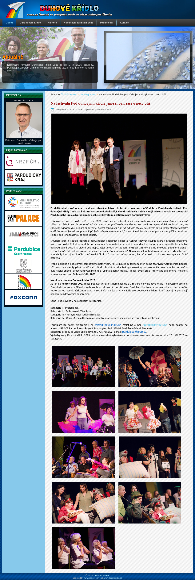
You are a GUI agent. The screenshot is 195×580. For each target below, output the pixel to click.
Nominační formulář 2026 (78, 22)
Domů (9, 22)
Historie (52, 22)
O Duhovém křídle (30, 22)
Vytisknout (90, 109)
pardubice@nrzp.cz (155, 324)
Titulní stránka (68, 94)
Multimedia (106, 22)
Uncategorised (88, 94)
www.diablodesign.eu (93, 578)
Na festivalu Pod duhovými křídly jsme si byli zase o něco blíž (100, 103)
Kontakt (124, 22)
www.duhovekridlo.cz (113, 578)
